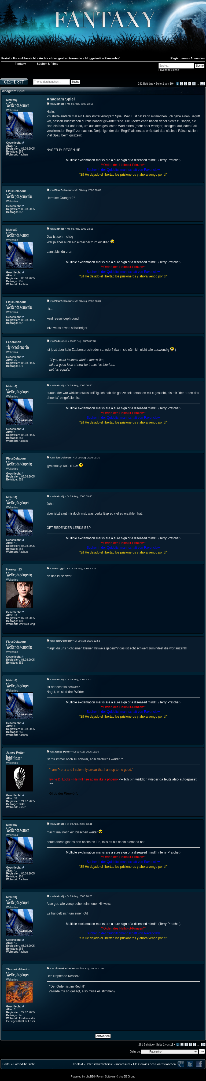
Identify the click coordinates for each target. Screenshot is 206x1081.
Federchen (13, 342)
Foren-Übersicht (24, 1064)
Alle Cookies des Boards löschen (154, 1064)
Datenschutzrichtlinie (99, 1064)
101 (21, 621)
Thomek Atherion (18, 969)
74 (20, 1015)
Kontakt (78, 1064)
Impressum (122, 1064)
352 (21, 212)
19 (202, 83)
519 (21, 365)
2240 (21, 804)
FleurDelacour (16, 191)
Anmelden (197, 58)
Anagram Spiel (13, 91)
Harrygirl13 (14, 569)
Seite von (164, 83)
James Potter (15, 752)
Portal (6, 1064)
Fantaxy (20, 63)
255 (21, 151)
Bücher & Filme (47, 63)
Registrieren (179, 58)
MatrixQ (11, 100)
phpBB (90, 1076)
